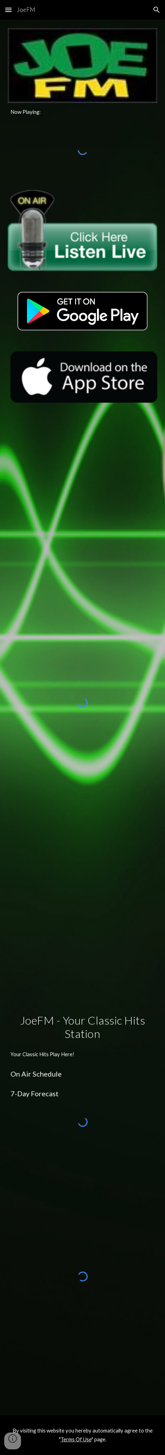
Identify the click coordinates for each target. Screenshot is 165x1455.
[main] (82, 112)
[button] (8, 9)
